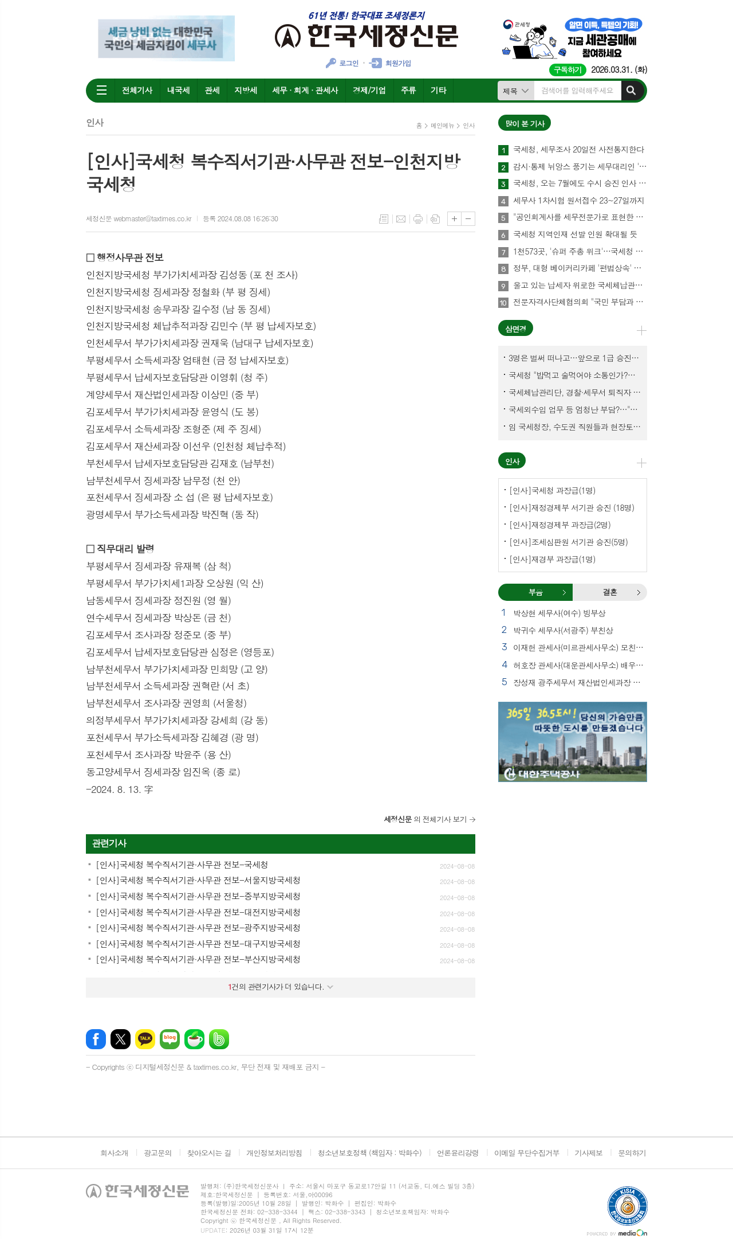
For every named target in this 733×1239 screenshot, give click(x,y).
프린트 (418, 219)
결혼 (638, 592)
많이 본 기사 (524, 123)
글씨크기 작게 (468, 219)
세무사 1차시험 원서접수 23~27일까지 (578, 200)
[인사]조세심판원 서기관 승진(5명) (568, 542)
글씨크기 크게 (454, 219)
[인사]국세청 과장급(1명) (552, 490)
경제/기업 (369, 90)
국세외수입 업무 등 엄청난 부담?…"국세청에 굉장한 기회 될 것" (575, 409)
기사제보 (588, 1152)
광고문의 (158, 1152)
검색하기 (631, 90)
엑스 (121, 1039)
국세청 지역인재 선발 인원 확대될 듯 (575, 234)
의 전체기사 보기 (425, 819)
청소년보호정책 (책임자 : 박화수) (369, 1152)
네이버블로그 (170, 1039)
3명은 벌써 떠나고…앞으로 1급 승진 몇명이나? (575, 358)
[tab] (535, 592)
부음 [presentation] (535, 592)
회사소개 (114, 1152)
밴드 (219, 1039)
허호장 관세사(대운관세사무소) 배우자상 (580, 665)
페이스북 (96, 1039)
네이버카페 (194, 1039)
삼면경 (515, 328)
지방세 (245, 90)
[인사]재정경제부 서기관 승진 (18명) (571, 507)
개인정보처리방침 (274, 1152)
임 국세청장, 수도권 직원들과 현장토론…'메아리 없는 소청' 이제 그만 (575, 426)
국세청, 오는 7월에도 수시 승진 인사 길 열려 (580, 183)
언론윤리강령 (458, 1152)
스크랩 (435, 219)
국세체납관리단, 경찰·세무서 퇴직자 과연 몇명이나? (575, 392)
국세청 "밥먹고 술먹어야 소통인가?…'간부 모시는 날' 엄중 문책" (575, 375)
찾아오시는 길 (209, 1152)
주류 (408, 90)
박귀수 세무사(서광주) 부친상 (563, 630)
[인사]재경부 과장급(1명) (552, 559)
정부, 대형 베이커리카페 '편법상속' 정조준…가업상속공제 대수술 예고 (580, 268)
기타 (438, 90)
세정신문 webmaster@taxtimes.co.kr (138, 218)
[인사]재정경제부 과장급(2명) (559, 524)
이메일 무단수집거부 (526, 1152)
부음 (564, 592)
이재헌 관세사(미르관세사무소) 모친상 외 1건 (580, 647)
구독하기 (568, 69)
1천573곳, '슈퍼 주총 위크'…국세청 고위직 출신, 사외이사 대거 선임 (580, 251)
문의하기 (632, 1152)
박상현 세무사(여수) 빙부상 (559, 613)
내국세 (178, 90)
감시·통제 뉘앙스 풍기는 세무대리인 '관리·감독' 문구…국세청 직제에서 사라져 (580, 167)
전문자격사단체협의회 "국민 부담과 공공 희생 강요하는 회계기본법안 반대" (580, 302)
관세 (211, 90)
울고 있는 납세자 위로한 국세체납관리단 (580, 285)
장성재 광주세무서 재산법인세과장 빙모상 (580, 682)
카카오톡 (145, 1039)
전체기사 (137, 90)
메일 (401, 219)
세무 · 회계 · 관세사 (305, 90)
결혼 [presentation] (610, 592)
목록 (383, 219)
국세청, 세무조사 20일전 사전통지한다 (578, 149)
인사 (469, 125)
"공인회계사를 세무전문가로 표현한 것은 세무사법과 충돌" (580, 217)
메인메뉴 (442, 125)
